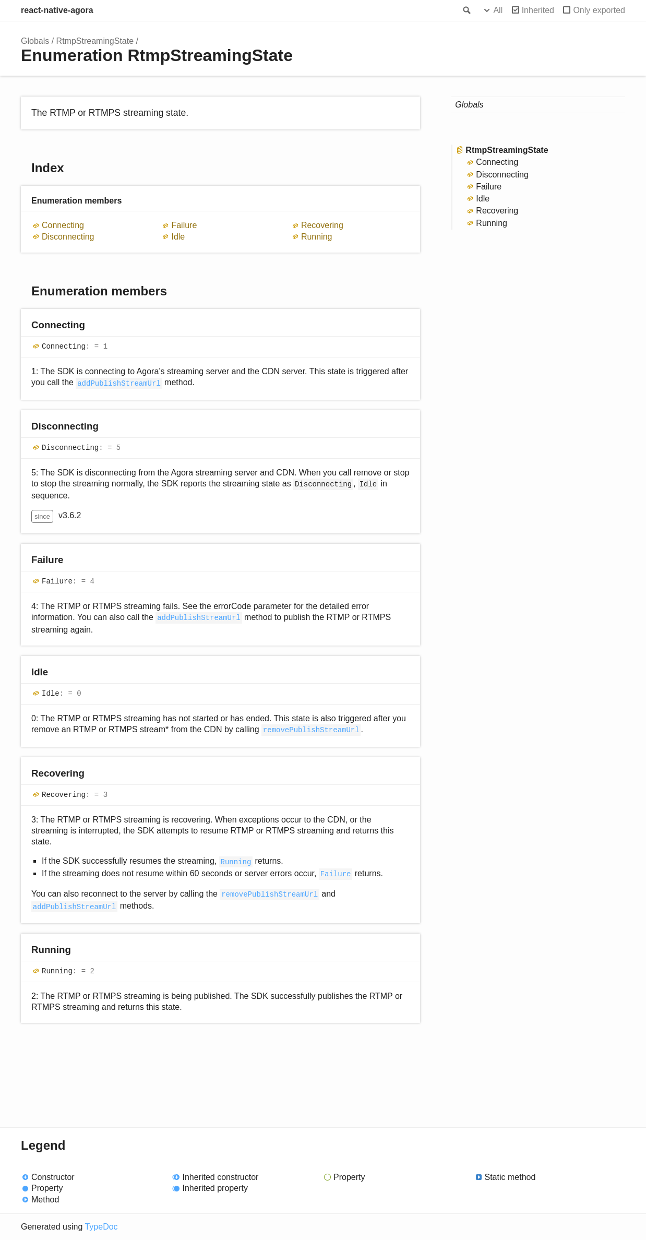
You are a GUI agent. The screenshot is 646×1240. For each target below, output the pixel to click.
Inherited (538, 10)
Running (316, 236)
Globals (35, 41)
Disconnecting (68, 236)
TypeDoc (101, 1226)
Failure (184, 225)
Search (466, 10)
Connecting (63, 225)
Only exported (599, 10)
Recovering (322, 225)
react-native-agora (57, 10)
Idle (178, 236)
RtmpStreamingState (95, 41)
